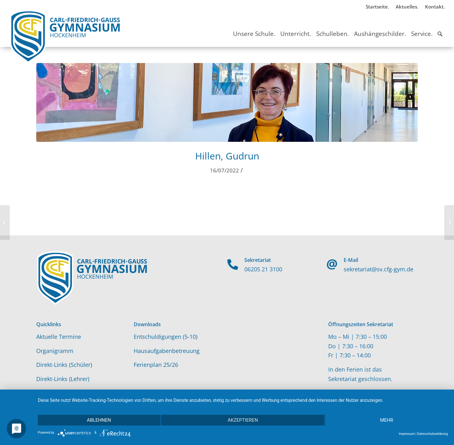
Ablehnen (99, 420)
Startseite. (377, 6)
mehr (386, 420)
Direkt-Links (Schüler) (64, 364)
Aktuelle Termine (58, 336)
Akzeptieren (243, 420)
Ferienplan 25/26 (156, 364)
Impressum (407, 434)
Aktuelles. (407, 6)
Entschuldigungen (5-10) (165, 336)
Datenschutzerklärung (432, 434)
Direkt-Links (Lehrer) (62, 379)
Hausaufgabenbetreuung (167, 351)
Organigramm (54, 351)
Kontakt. (435, 6)
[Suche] (440, 28)
